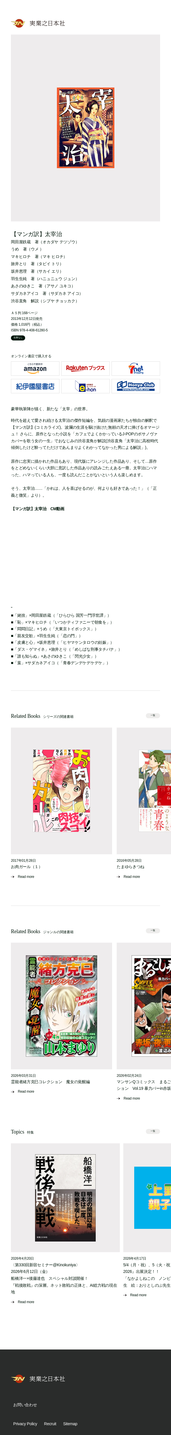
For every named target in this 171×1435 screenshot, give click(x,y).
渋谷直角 (19, 301)
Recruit (50, 1423)
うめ (15, 249)
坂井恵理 (19, 271)
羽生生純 (19, 278)
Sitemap (70, 1423)
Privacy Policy (25, 1423)
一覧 (153, 715)
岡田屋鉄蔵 (21, 242)
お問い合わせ (25, 1404)
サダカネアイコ (25, 293)
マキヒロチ (21, 256)
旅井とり (19, 263)
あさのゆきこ (22, 286)
